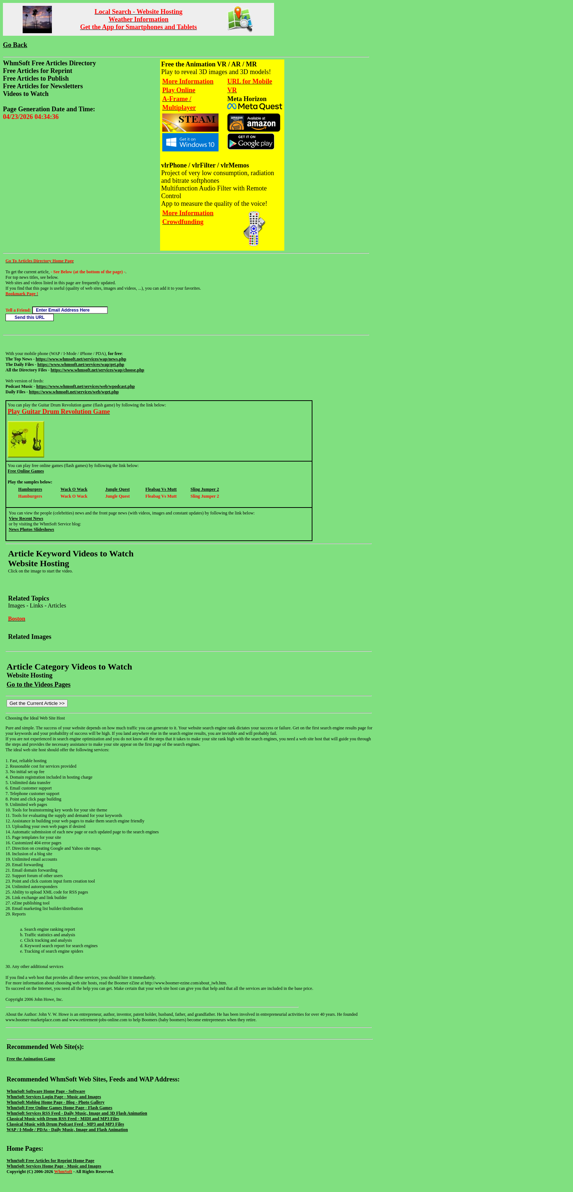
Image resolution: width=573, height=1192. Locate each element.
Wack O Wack (73, 489)
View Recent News (26, 518)
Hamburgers (30, 489)
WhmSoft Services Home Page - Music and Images (54, 1166)
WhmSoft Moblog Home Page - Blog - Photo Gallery (56, 1102)
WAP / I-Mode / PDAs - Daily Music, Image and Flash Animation (67, 1129)
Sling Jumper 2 (204, 489)
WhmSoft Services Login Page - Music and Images (54, 1096)
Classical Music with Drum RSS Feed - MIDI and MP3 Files (63, 1118)
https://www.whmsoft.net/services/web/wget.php (74, 391)
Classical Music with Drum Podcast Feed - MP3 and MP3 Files (65, 1124)
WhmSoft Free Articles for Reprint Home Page (50, 1160)
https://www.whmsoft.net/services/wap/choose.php (97, 370)
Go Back (15, 45)
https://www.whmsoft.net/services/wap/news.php (81, 359)
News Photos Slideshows (31, 529)
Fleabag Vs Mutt (161, 489)
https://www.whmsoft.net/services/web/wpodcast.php (85, 386)
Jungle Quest (117, 489)
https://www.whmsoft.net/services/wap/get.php (80, 364)
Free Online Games (26, 471)
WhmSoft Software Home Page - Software (46, 1091)
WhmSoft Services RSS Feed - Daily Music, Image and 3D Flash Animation (77, 1113)
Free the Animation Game (31, 1058)
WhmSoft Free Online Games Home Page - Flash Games (59, 1107)
